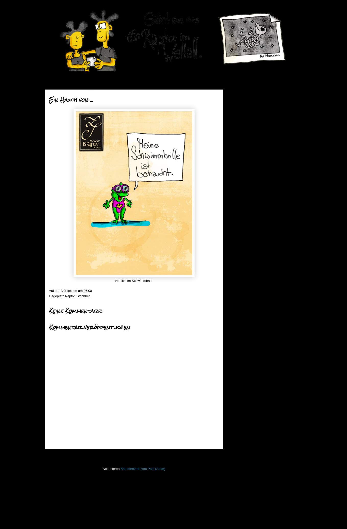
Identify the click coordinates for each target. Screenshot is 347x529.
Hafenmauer (241, 350)
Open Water (240, 411)
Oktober (247, 120)
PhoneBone (240, 419)
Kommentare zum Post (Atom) (143, 469)
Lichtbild (238, 396)
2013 (241, 271)
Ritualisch (247, 177)
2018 (241, 108)
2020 (241, 95)
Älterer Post (208, 455)
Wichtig (245, 158)
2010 (241, 291)
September (249, 126)
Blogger (182, 519)
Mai (244, 152)
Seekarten (239, 434)
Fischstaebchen (243, 343)
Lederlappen (241, 388)
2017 (241, 245)
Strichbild (83, 296)
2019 (241, 101)
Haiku (236, 358)
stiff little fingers (243, 441)
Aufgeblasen (249, 203)
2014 (241, 265)
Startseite (135, 455)
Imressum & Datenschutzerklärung (257, 486)
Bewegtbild (240, 327)
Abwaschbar (249, 210)
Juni (244, 146)
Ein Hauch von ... (252, 197)
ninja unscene (242, 403)
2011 (241, 284)
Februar (247, 231)
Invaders (238, 365)
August (246, 133)
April (244, 218)
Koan (235, 373)
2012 (241, 278)
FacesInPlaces (242, 335)
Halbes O (247, 190)
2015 (241, 258)
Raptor (70, 296)
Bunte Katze (249, 184)
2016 (241, 252)
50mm (236, 320)
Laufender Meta (243, 381)
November (249, 113)
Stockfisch (239, 449)
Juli (243, 139)
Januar (246, 237)
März (245, 224)
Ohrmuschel (249, 164)
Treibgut (238, 464)
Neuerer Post (61, 455)
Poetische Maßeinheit (256, 171)
